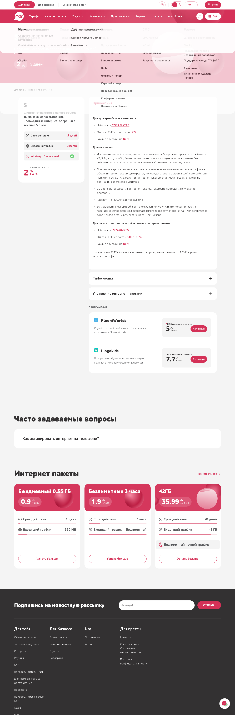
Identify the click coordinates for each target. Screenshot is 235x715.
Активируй (199, 328)
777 (134, 132)
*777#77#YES (120, 125)
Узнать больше (47, 559)
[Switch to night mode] (174, 4)
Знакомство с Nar (74, 4)
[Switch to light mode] (179, 4)
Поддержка (21, 689)
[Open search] (199, 16)
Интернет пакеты (56, 16)
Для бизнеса (46, 4)
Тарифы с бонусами (26, 644)
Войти (212, 5)
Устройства (175, 16)
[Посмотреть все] (209, 473)
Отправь (209, 605)
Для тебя (24, 4)
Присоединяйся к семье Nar (29, 698)
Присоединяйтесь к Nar (28, 671)
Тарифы (34, 16)
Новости (157, 16)
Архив (18, 707)
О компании (92, 637)
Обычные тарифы (25, 637)
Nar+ (126, 139)
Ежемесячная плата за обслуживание (27, 680)
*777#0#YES (121, 230)
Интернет (20, 651)
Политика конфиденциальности (133, 661)
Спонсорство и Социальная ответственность (131, 648)
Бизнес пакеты (58, 637)
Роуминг (141, 16)
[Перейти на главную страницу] (19, 16)
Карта (88, 644)
